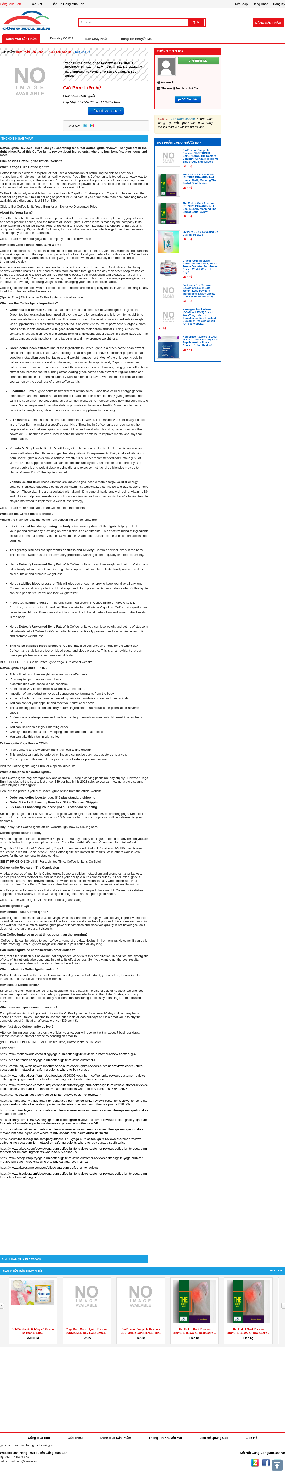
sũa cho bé (82, 51)
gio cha (5, 1445)
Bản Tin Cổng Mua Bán (68, 4)
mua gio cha (21, 1445)
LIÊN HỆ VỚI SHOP (106, 111)
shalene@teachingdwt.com (180, 88)
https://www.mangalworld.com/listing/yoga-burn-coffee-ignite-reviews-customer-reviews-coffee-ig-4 (68, 1054)
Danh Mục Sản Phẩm (21, 39)
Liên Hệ (251, 1438)
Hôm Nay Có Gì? (61, 38)
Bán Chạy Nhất (96, 39)
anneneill (167, 82)
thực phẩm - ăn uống (29, 51)
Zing (92, 125)
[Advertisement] (74, 1214)
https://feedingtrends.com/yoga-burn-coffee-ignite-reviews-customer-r (47, 1060)
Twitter (85, 125)
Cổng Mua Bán (10, 4)
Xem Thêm (276, 1270)
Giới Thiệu (75, 1438)
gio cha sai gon (42, 1445)
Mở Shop (241, 4)
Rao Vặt (36, 4)
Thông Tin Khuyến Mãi (136, 39)
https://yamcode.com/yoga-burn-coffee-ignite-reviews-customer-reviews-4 (50, 1094)
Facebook (266, 1463)
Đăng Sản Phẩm (268, 23)
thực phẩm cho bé (59, 51)
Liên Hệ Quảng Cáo (214, 1438)
